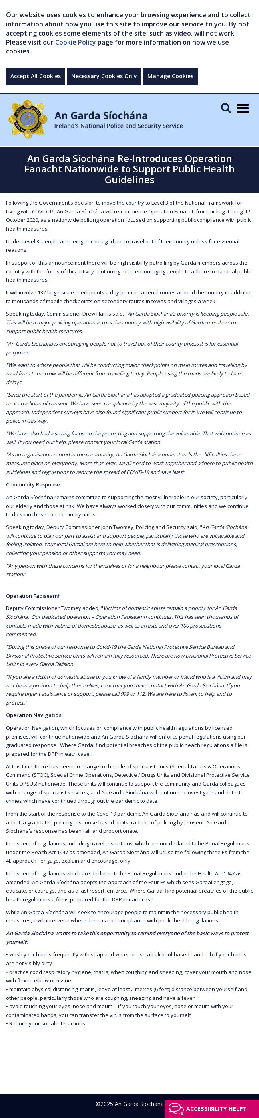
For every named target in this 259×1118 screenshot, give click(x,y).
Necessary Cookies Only (104, 76)
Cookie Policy (75, 42)
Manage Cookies (170, 76)
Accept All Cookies (35, 76)
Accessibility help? (216, 1108)
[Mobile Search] (226, 107)
